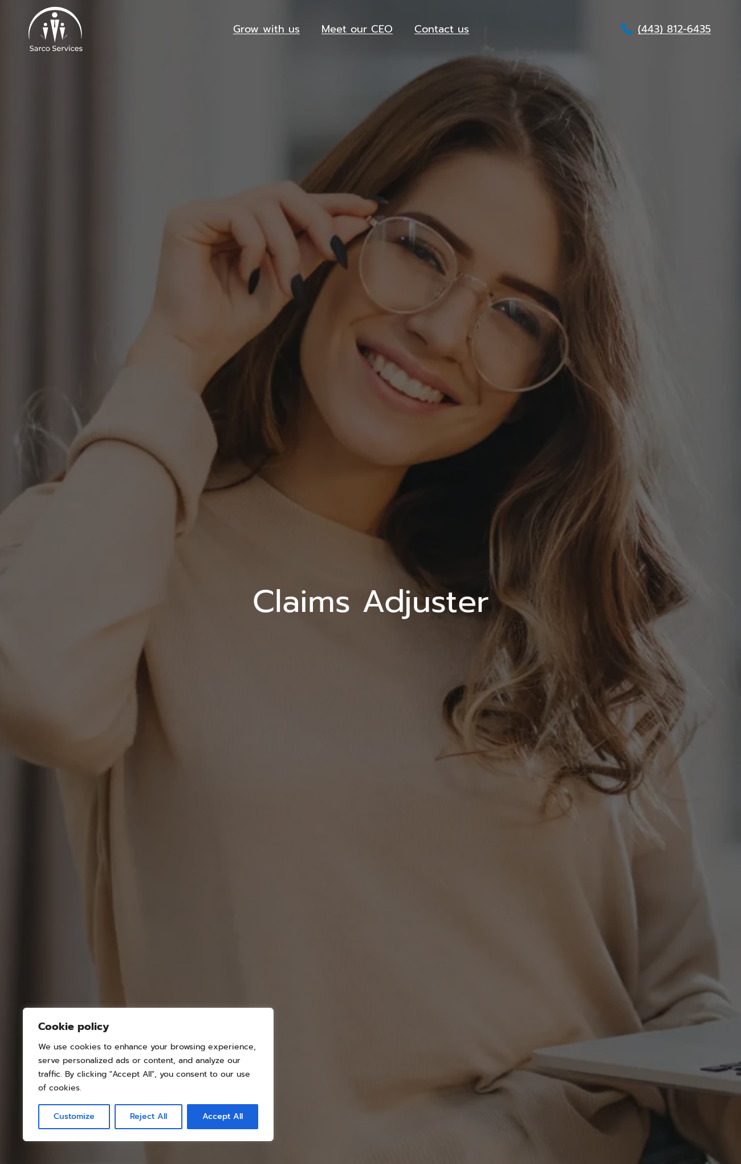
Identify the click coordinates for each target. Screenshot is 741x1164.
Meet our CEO (357, 29)
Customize (74, 1116)
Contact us (441, 29)
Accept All (222, 1116)
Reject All (148, 1116)
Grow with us (266, 29)
